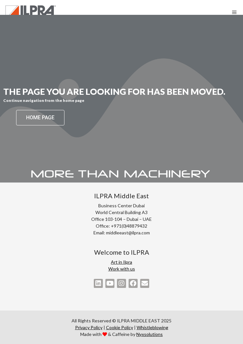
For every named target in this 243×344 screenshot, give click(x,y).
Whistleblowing (152, 327)
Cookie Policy (119, 327)
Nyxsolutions (149, 334)
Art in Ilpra (121, 262)
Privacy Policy (88, 327)
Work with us (121, 268)
